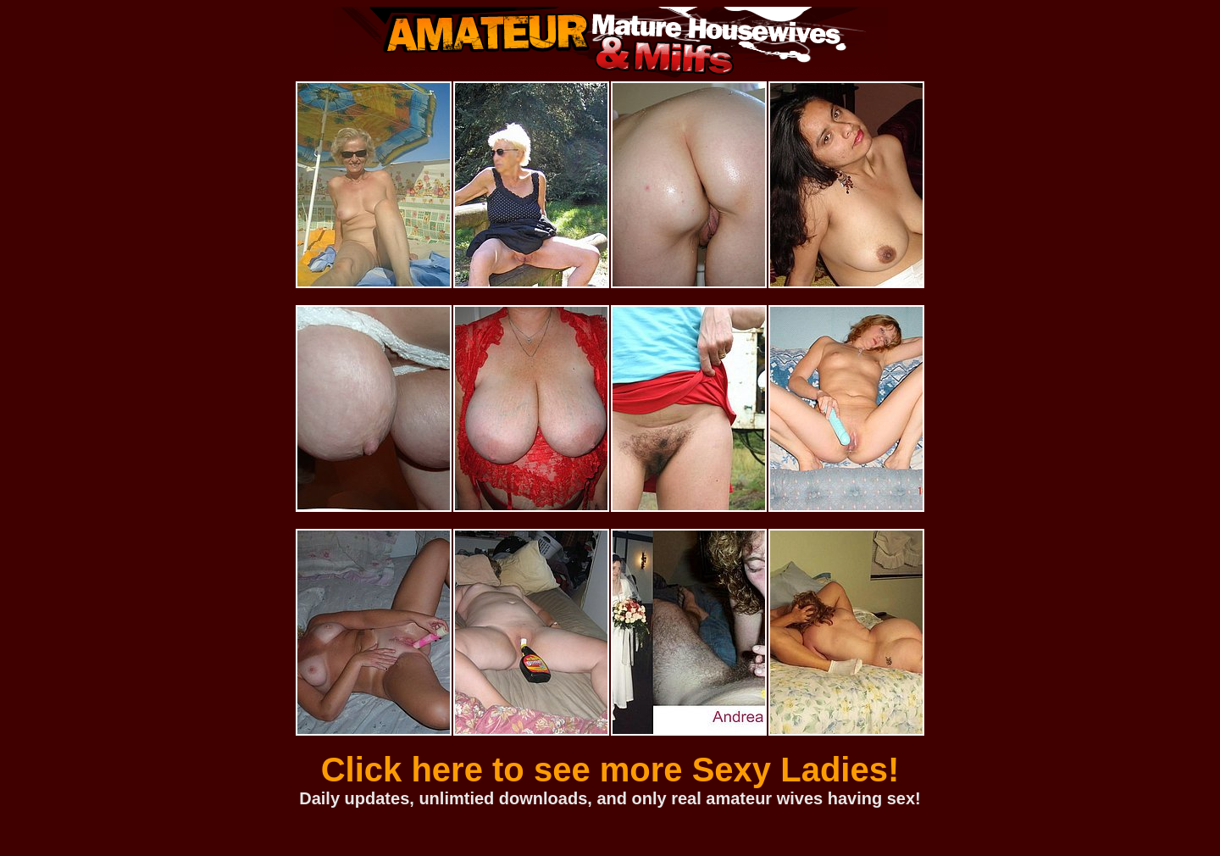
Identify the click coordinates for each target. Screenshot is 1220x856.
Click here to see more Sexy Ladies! (610, 769)
